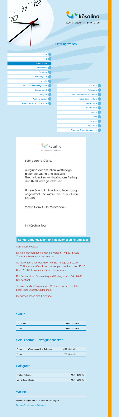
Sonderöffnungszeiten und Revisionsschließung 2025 (53, 239)
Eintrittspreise (42, 68)
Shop (45, 59)
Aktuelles (43, 81)
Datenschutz (92, 126)
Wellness (22, 392)
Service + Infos (91, 103)
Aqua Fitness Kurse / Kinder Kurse (34, 103)
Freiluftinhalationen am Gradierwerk (83, 94)
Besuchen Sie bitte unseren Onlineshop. (31, 405)
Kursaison (93, 86)
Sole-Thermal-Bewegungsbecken (35, 86)
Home (45, 54)
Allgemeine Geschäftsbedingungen (84, 130)
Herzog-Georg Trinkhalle (88, 99)
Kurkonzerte (92, 90)
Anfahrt (94, 117)
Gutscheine (43, 72)
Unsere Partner (91, 108)
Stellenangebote (41, 77)
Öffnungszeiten (41, 63)
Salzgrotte (43, 94)
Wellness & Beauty (40, 99)
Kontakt (94, 112)
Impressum (93, 121)
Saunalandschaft (41, 90)
